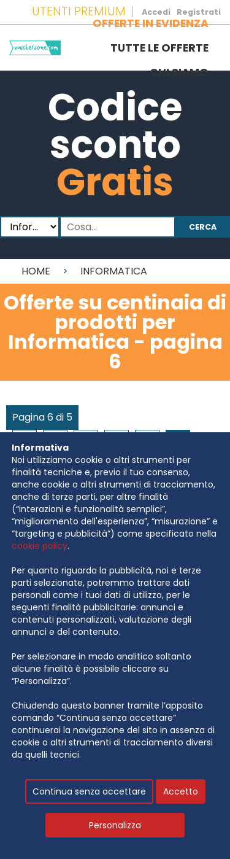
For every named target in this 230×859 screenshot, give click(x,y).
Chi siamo (179, 72)
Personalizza (115, 825)
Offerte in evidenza (151, 23)
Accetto (180, 791)
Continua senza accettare (89, 791)
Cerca (203, 227)
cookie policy (39, 546)
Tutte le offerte (159, 48)
